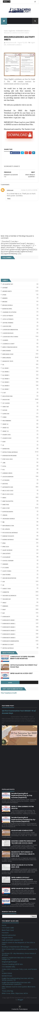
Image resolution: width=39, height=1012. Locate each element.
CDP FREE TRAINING (7, 323)
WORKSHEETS (6, 617)
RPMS (4, 543)
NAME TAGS (5, 505)
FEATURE (4, 410)
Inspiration (5, 449)
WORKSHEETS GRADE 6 (8, 638)
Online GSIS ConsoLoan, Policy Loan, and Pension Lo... (19, 970)
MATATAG (5, 484)
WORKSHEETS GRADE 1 (8, 620)
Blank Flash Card (8, 931)
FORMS (4, 417)
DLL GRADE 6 (5, 386)
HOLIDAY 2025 (6, 435)
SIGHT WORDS (6, 575)
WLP (3, 613)
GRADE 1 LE (5, 424)
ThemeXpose (23, 1009)
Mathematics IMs (7, 487)
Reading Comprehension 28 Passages (15, 947)
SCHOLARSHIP (6, 557)
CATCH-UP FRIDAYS (7, 320)
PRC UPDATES (6, 529)
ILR (3, 445)
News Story (6, 508)
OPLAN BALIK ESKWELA (8, 519)
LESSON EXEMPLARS (7, 477)
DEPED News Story (7, 354)
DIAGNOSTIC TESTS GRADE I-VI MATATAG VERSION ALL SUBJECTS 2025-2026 (22, 854)
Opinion (4, 515)
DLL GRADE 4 (5, 379)
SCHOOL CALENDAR (7, 561)
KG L (3, 470)
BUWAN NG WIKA (7, 309)
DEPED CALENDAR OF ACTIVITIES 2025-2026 (22, 866)
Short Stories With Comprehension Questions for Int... (19, 950)
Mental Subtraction (9, 936)
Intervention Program (9, 456)
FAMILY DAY (5, 407)
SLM (3, 582)
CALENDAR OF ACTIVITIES (9, 312)
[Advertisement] (19, 167)
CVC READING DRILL (8, 967)
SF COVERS (5, 568)
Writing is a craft (8, 645)
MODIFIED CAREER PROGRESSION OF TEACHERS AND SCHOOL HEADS (23, 842)
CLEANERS (5, 340)
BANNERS (4, 299)
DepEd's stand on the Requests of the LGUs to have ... (18, 944)
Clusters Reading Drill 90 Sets (12, 965)
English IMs (12, 31)
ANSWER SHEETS (7, 291)
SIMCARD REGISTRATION (9, 578)
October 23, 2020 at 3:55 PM (29, 190)
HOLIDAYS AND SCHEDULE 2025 (22, 831)
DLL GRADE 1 (5, 368)
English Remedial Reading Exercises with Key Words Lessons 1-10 (18, 980)
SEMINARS (5, 564)
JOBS (3, 463)
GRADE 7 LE (5, 431)
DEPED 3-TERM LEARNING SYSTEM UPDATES (22, 808)
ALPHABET (5, 288)
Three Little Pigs (7, 991)
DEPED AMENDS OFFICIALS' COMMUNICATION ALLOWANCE (22, 879)
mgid (10, 683)
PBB (3, 522)
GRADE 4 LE (5, 428)
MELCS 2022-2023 (7, 491)
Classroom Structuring (10, 337)
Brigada (4, 302)
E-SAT (4, 393)
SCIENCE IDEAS (7, 974)
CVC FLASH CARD (8, 928)
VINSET (4, 603)
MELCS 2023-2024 (7, 494)
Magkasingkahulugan (9, 962)
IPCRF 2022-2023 (7, 459)
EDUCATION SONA (7, 396)
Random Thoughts (8, 536)
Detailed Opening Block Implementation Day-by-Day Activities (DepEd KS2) (21, 796)
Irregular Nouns (7, 938)
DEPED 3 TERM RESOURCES (9, 347)
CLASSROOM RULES (7, 334)
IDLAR (3, 442)
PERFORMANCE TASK (8, 526)
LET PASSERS (5, 480)
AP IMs (4, 295)
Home (6, 31)
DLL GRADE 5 (5, 382)
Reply (8, 199)
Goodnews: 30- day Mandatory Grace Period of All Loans (19, 955)
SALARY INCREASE (7, 550)
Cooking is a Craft (8, 344)
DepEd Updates (6, 358)
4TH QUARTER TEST (7, 285)
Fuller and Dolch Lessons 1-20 (12, 941)
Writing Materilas (8, 648)
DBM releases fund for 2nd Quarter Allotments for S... (18, 988)
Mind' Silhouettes (7, 501)
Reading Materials (8, 540)
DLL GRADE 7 (5, 389)
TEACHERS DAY (6, 599)
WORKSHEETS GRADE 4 (8, 631)
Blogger (20, 1000)
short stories (6, 571)
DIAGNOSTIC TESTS (7, 361)
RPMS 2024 (5, 547)
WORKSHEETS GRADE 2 (8, 624)
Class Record (6, 326)
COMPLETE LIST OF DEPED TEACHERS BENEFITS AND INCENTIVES (22, 658)
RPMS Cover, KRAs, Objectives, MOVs (15, 994)
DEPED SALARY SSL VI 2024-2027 (21, 674)
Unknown (10, 191)
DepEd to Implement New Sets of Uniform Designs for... (17, 959)
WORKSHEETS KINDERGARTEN (10, 641)
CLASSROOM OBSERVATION (10, 330)
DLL (3, 365)
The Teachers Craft (9, 693)
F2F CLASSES (6, 403)
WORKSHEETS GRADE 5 (22, 31)
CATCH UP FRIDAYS (7, 316)
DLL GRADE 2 (5, 372)
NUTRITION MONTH (7, 512)
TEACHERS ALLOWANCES (9, 596)
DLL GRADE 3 (5, 375)
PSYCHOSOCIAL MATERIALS (10, 533)
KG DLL (4, 466)
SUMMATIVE (5, 592)
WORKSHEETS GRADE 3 (8, 627)
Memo (4, 498)
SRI (3, 585)
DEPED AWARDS (6, 351)
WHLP (4, 610)
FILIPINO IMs (5, 414)
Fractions (5, 933)
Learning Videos (7, 473)
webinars (5, 606)
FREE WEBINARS (6, 421)
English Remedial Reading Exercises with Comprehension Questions (16, 984)
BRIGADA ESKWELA (7, 305)
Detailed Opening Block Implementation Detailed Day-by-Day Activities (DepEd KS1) (23, 820)
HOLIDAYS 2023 (6, 438)
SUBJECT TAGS (6, 589)
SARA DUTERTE (6, 554)
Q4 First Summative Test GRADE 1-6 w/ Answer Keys (23, 666)
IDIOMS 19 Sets (7, 976)
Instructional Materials (10, 452)
